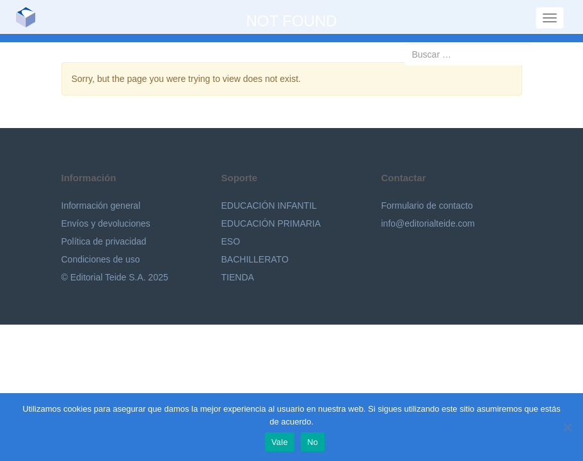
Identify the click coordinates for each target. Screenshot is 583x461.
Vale (279, 442)
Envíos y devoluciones (105, 223)
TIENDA (237, 277)
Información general (101, 205)
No (312, 442)
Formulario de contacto (427, 205)
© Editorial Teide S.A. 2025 (114, 277)
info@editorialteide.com (428, 223)
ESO (231, 241)
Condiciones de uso (100, 259)
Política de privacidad (104, 241)
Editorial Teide (30, 17)
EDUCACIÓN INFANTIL (269, 205)
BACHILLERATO (255, 259)
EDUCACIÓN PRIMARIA (271, 223)
